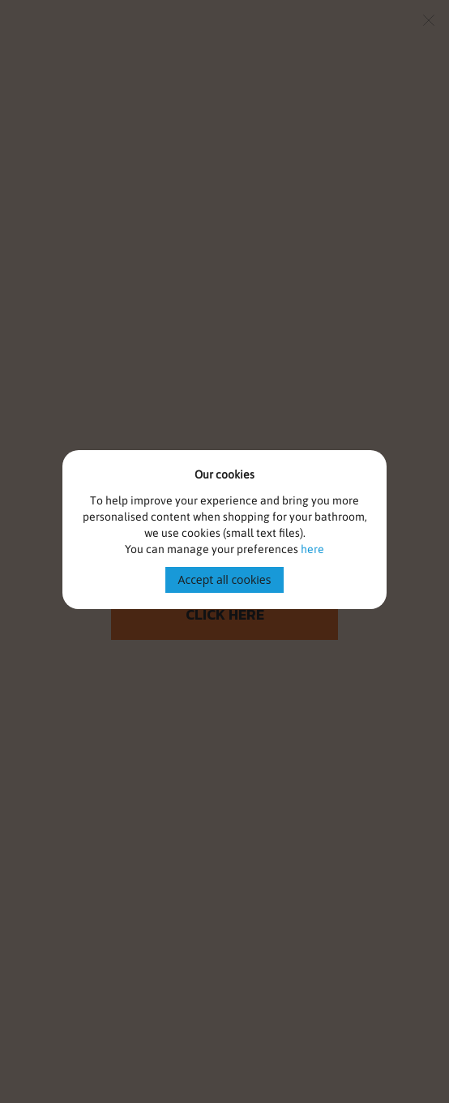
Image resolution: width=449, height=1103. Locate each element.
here (312, 549)
